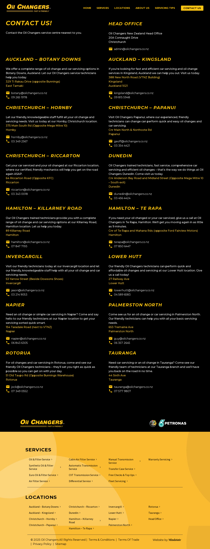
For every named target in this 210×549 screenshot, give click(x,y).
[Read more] (129, 49)
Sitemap (60, 544)
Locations (122, 7)
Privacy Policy (42, 544)
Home (87, 7)
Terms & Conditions (101, 539)
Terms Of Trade (128, 539)
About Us (142, 7)
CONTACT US (192, 8)
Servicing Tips (165, 7)
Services (103, 7)
